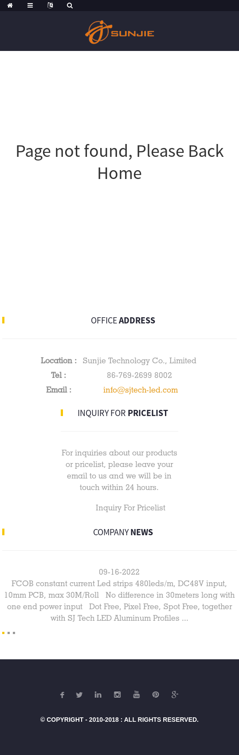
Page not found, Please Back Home (120, 162)
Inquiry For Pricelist (130, 507)
